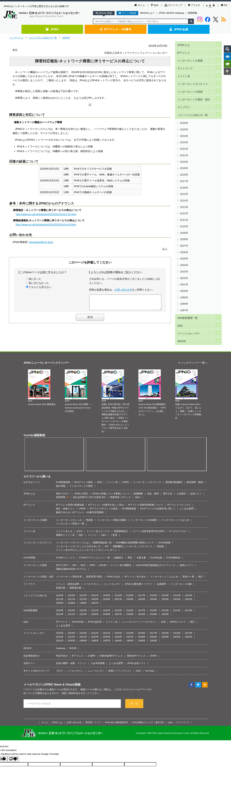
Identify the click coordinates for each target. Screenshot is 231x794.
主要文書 (141, 538)
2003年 (184, 203)
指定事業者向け (31, 636)
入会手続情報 (98, 644)
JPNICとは (183, 44)
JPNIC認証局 (95, 602)
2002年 (184, 207)
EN (224, 5)
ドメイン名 (183, 68)
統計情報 (60, 466)
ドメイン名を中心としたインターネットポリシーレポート (86, 530)
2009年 (184, 177)
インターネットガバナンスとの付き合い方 (78, 527)
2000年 (184, 216)
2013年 (184, 160)
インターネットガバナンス (192, 74)
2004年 (184, 199)
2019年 (184, 134)
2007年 (184, 186)
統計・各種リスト (65, 489)
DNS (99, 463)
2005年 (184, 194)
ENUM (102, 546)
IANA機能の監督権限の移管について (135, 523)
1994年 (141, 621)
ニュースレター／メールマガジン (139, 602)
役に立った (35, 278)
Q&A (154, 5)
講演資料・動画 (195, 463)
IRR (74, 546)
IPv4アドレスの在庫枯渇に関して (157, 489)
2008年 (184, 181)
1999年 (184, 220)
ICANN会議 (156, 538)
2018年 (184, 139)
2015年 (184, 152)
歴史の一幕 (188, 557)
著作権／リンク (93, 703)
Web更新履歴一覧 (187, 234)
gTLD (79, 512)
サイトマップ (173, 5)
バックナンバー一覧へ (193, 343)
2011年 (184, 169)
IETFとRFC (62, 546)
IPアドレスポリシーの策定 (104, 489)
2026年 (184, 104)
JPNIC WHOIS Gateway (171, 13)
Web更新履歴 (30, 591)
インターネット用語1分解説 (112, 500)
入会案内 (181, 474)
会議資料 (161, 564)
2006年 (184, 190)
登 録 (134, 684)
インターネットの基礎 (189, 56)
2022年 (184, 122)
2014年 (184, 156)
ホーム (139, 5)
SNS (138, 651)
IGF (107, 527)
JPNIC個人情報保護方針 (116, 703)
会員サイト (29, 644)
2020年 (184, 130)
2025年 (184, 109)
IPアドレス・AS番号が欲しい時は (106, 485)
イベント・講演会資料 (67, 564)
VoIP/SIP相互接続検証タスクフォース (155, 546)
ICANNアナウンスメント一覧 (94, 538)
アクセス (194, 5)
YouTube (149, 651)
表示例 (72, 629)
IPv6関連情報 (63, 463)
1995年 (130, 621)
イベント (92, 515)
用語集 (89, 500)
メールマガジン (92, 564)
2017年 (184, 143)
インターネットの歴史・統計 (193, 86)
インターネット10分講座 (144, 500)
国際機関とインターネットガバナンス (133, 527)
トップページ (16, 37)
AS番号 (91, 636)
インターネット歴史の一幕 (70, 504)
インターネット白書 (180, 564)
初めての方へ (63, 474)
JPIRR (125, 463)
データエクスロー (178, 512)
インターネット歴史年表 (69, 557)
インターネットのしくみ (69, 500)
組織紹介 (118, 538)
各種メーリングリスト (120, 651)
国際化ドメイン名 (65, 515)
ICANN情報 (164, 523)
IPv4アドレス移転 (83, 463)
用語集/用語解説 (173, 463)
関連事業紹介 (121, 512)
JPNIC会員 (178, 29)
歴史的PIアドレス (136, 636)
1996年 (118, 621)
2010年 (66, 37)
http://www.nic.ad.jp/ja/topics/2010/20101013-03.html (46, 224)
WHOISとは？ (147, 13)
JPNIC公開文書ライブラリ (139, 564)
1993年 (153, 621)
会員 (163, 602)
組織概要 (138, 474)
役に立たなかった (39, 283)
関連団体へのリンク (120, 478)
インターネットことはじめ (175, 500)
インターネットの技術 (189, 80)
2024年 (184, 113)
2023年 (184, 117)
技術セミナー (187, 546)
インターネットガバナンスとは (72, 523)
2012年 (184, 164)
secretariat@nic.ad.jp (41, 242)
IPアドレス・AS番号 (115, 29)
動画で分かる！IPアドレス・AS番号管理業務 (80, 493)
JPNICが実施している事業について (111, 474)
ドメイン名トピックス (98, 512)
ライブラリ (183, 92)
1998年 (184, 224)
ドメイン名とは (64, 512)
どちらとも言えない (40, 287)
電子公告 (167, 474)
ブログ (59, 651)
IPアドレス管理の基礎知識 (70, 485)
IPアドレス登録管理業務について (145, 485)
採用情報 (192, 13)
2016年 (184, 147)
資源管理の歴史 (94, 557)
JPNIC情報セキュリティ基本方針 (148, 703)
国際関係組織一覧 (102, 523)
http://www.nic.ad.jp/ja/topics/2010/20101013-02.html (46, 214)
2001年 (184, 211)
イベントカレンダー (188, 246)
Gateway (60, 629)
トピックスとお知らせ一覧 (43, 37)
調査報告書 (75, 568)
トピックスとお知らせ (35, 576)
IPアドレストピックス (179, 485)
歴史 (130, 538)
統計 (81, 515)
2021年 (184, 126)
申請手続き (62, 636)
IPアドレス (183, 50)
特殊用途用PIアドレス (111, 636)
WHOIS (181, 252)
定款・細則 (153, 474)
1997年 (184, 229)
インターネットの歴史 (81, 466)
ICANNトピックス (65, 538)
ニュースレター (112, 564)
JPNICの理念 (81, 474)
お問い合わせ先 (123, 289)
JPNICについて (178, 602)
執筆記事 (60, 568)
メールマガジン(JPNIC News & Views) (49, 665)
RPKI (92, 546)
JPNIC (52, 29)
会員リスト (196, 474)
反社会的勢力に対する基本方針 (89, 478)
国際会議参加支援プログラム (71, 549)
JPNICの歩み (113, 557)
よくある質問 (187, 489)
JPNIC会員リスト (136, 644)
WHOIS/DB (78, 602)
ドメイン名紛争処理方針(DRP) (148, 512)
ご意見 (113, 515)
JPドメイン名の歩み (135, 557)
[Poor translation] (13, 740)
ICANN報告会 (173, 538)
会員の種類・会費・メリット (71, 644)
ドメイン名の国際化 (120, 546)
